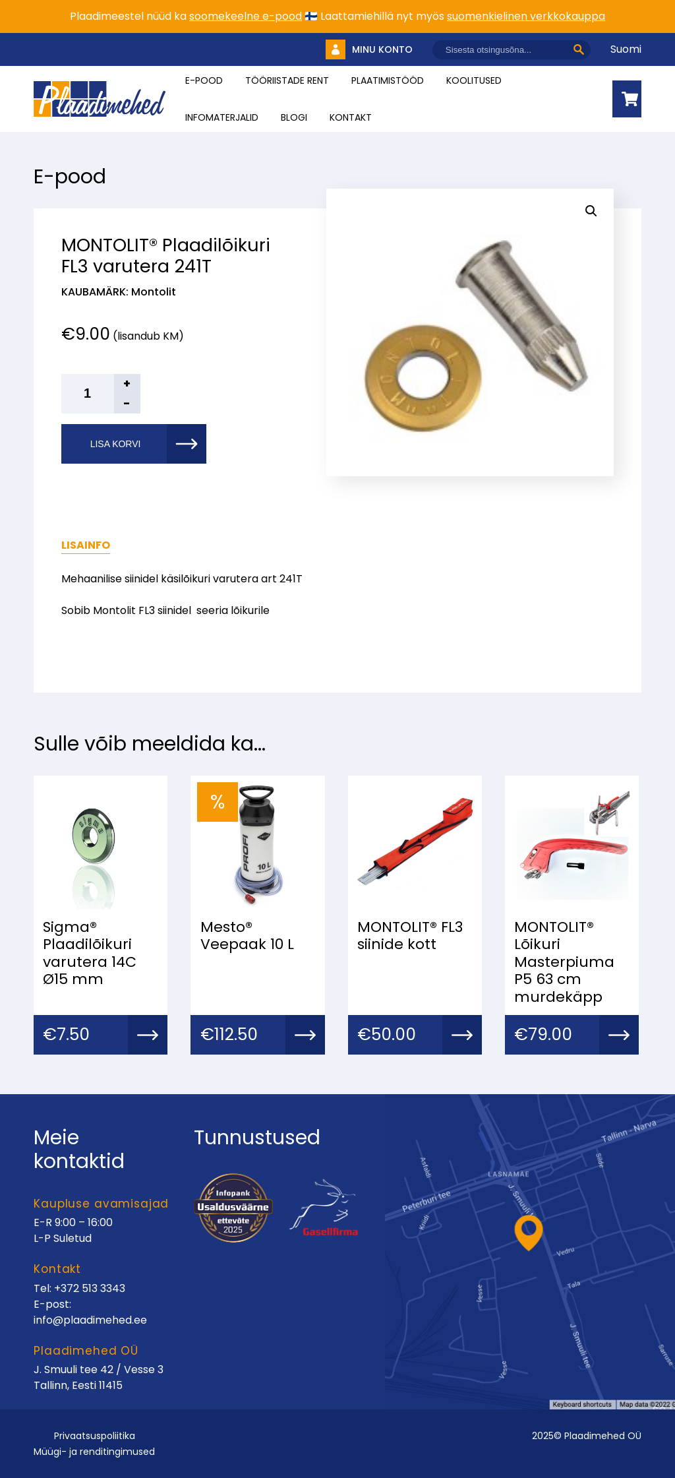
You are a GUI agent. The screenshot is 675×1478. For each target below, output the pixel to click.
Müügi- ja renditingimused (94, 1451)
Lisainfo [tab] (85, 545)
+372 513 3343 (89, 1288)
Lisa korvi (115, 444)
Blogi (294, 117)
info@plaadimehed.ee (90, 1320)
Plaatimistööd (387, 80)
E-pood (204, 80)
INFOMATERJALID (221, 117)
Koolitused (474, 80)
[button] (591, 211)
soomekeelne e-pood (245, 16)
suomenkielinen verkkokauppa (526, 16)
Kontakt (351, 117)
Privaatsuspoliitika (94, 1435)
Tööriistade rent (287, 80)
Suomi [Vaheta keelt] (625, 49)
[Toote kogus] (100, 394)
